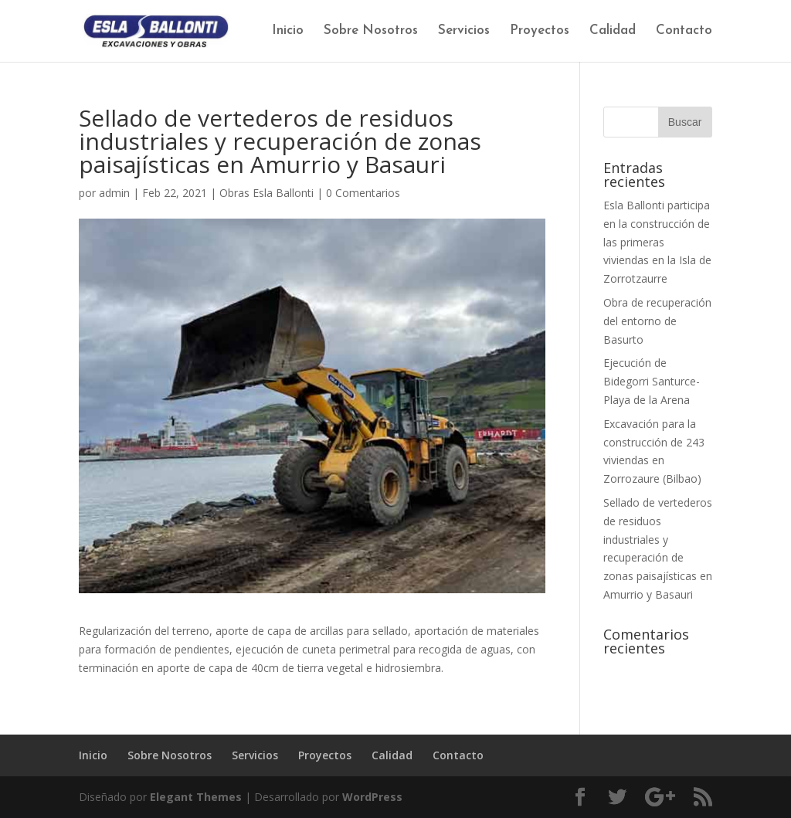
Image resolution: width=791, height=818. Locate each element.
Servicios (464, 31)
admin (114, 192)
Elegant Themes (196, 796)
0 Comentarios (363, 192)
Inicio (288, 31)
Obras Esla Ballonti (266, 192)
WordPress (372, 796)
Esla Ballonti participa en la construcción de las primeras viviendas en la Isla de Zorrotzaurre (657, 242)
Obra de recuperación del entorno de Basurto (657, 321)
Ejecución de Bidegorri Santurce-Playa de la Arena (651, 381)
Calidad (612, 31)
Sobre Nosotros (371, 31)
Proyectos (539, 31)
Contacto (684, 31)
